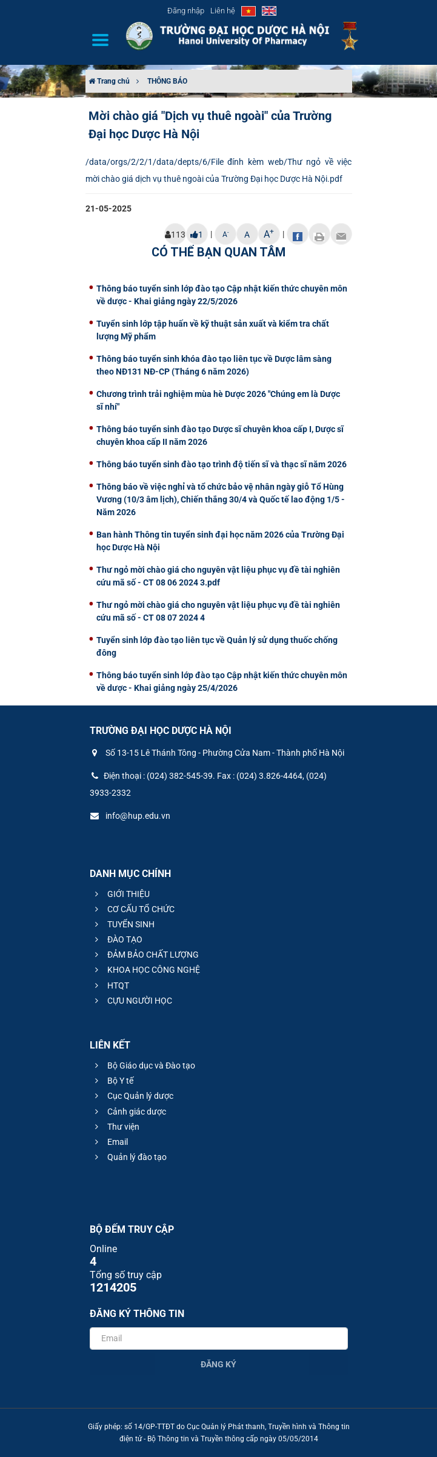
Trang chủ (109, 81)
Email (110, 1142)
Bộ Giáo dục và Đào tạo (143, 1065)
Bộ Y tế (112, 1080)
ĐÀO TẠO (117, 939)
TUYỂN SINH (123, 924)
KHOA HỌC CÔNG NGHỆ (146, 970)
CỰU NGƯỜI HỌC (132, 1000)
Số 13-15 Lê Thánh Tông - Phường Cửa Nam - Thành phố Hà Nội (217, 753)
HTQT (110, 985)
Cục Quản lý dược (132, 1096)
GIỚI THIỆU (121, 894)
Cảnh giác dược (129, 1111)
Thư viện (115, 1127)
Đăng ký (218, 1364)
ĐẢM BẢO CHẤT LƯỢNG (145, 954)
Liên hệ (222, 10)
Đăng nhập (185, 10)
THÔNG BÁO (167, 81)
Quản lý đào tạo (129, 1157)
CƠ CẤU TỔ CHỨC (133, 909)
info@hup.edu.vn (130, 816)
